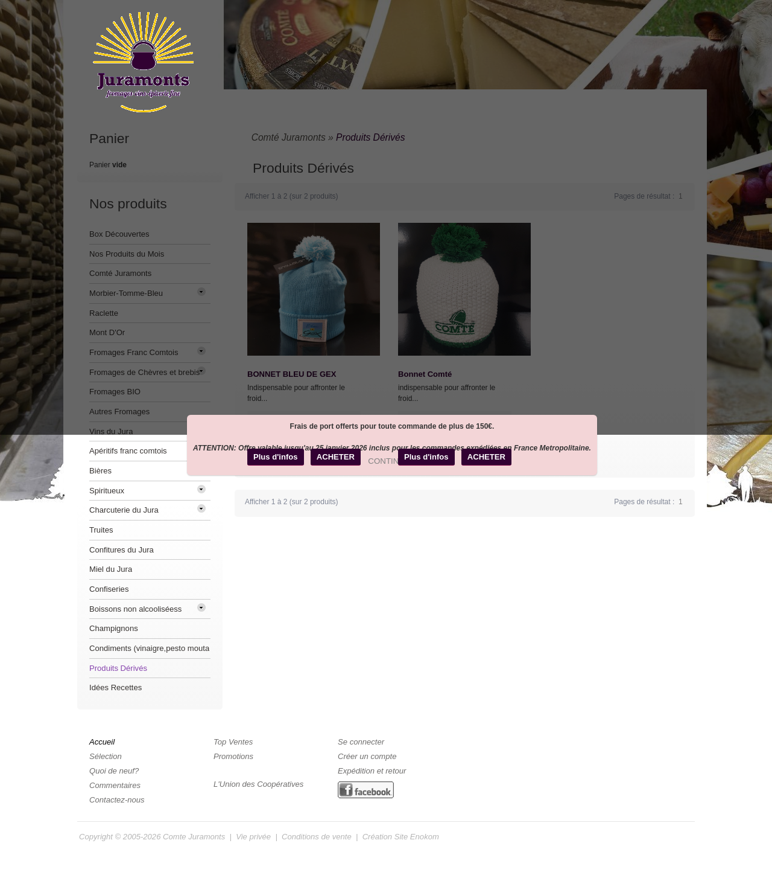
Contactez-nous (117, 799)
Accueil (102, 741)
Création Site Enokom (400, 836)
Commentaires (115, 785)
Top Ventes (233, 741)
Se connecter (361, 741)
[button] (275, 457)
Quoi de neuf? (114, 770)
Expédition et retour (372, 770)
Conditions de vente (317, 836)
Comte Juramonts (194, 836)
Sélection (105, 756)
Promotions (233, 756)
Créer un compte (367, 756)
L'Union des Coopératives (258, 784)
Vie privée (253, 836)
